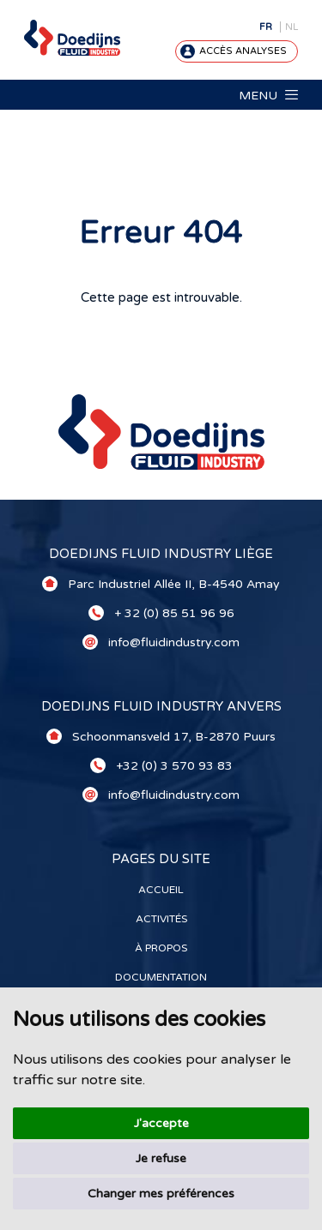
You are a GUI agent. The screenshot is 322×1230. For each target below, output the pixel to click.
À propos (161, 948)
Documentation (161, 977)
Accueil (161, 890)
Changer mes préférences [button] (161, 1193)
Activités (161, 919)
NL (291, 27)
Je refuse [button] (161, 1158)
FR (265, 27)
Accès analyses (243, 51)
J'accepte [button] (161, 1123)
